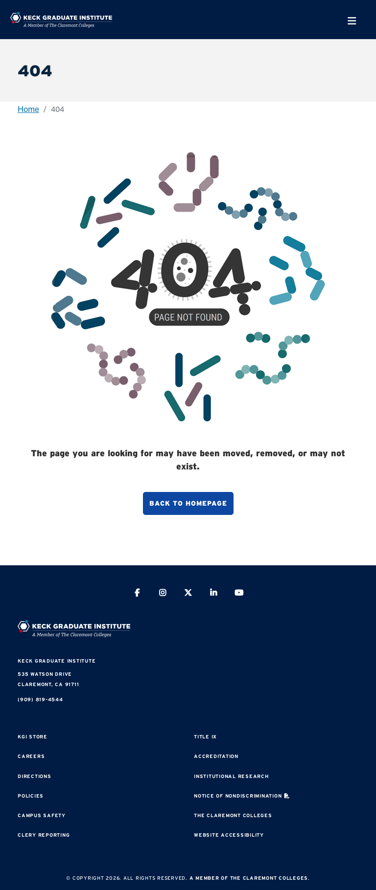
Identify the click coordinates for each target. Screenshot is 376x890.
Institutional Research (231, 776)
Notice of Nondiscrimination (238, 796)
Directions (34, 776)
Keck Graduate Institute (56, 661)
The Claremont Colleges (233, 815)
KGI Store (32, 736)
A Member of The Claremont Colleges (248, 878)
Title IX (205, 736)
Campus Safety (42, 815)
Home (28, 109)
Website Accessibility (229, 835)
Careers (31, 756)
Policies (31, 796)
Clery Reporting (44, 835)
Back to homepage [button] (188, 503)
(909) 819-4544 (40, 699)
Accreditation (216, 756)
